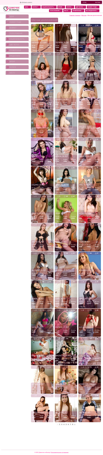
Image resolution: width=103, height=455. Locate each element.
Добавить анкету (26, 2)
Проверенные (78, 10)
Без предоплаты (92, 10)
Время (61, 7)
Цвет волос (80, 7)
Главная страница (74, 15)
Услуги (70, 7)
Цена (27, 7)
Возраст (36, 7)
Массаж (83, 15)
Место (67, 10)
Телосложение (56, 10)
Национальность (49, 7)
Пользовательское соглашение (59, 452)
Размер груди (93, 7)
